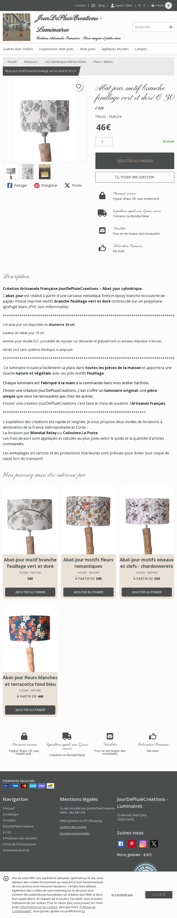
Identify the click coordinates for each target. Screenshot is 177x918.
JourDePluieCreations (18, 826)
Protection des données (20, 838)
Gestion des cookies (73, 827)
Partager (17, 185)
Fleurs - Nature (103, 62)
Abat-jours (31, 62)
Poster (73, 185)
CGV (7, 832)
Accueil (12, 62)
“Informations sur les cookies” (38, 907)
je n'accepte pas (122, 895)
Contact (80, 5)
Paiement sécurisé (16, 850)
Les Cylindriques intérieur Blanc (65, 62)
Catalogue (11, 814)
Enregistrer (46, 185)
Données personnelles (74, 833)
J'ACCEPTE (159, 895)
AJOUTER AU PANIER (135, 160)
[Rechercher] (171, 27)
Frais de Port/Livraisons (19, 844)
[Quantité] (104, 141)
